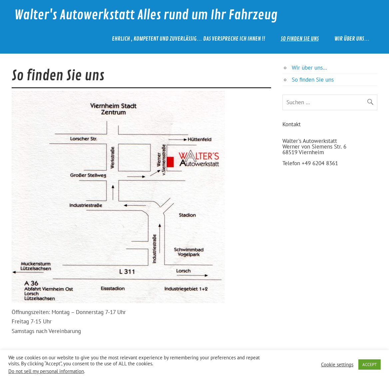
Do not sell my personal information (46, 371)
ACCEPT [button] (369, 364)
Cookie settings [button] (337, 365)
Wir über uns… (352, 38)
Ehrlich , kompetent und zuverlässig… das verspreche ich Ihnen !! (188, 38)
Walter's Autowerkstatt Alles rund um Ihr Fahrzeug (145, 15)
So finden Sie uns (300, 38)
